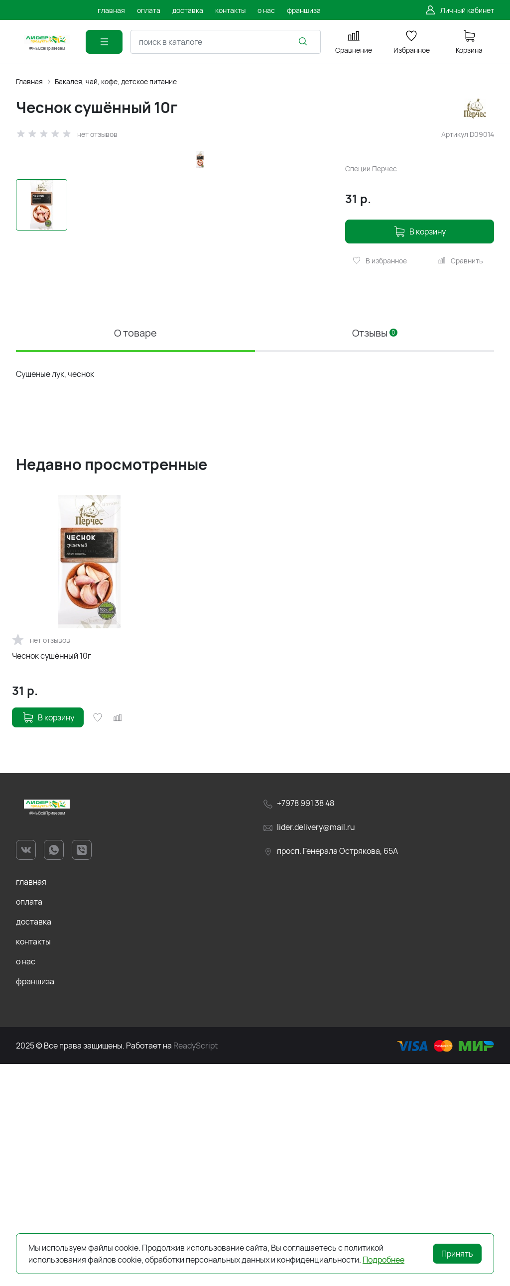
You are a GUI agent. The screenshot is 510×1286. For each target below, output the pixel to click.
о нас (25, 1183)
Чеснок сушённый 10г (51, 877)
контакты (33, 1163)
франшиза (35, 1203)
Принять (457, 1253)
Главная (29, 81)
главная (31, 1103)
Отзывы (374, 555)
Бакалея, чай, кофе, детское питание (116, 81)
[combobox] (225, 42)
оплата (29, 1123)
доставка (33, 1143)
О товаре (135, 555)
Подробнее (383, 1259)
